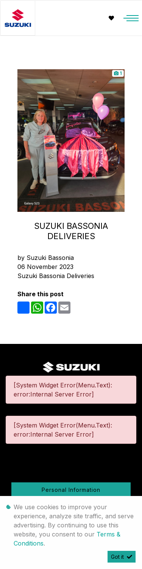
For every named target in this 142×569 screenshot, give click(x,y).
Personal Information (71, 490)
